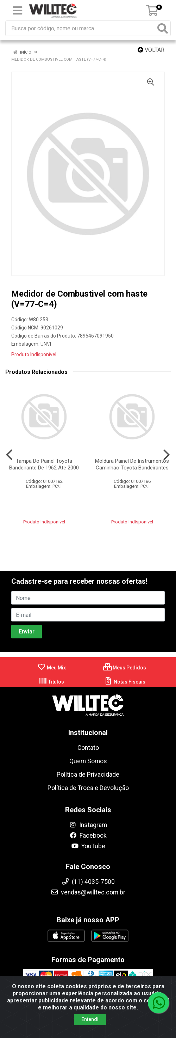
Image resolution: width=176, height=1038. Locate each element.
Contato (88, 747)
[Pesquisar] (162, 28)
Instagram (88, 824)
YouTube (88, 846)
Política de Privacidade (88, 774)
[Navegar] (9, 455)
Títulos (51, 682)
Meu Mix (51, 667)
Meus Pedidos (124, 667)
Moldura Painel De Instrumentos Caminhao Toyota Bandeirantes (132, 464)
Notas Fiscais (124, 682)
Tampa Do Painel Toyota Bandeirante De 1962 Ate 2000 (44, 464)
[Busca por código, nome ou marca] (81, 28)
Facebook (88, 835)
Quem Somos (88, 761)
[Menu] (17, 10)
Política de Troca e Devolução (88, 787)
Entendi (90, 1019)
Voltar (151, 50)
